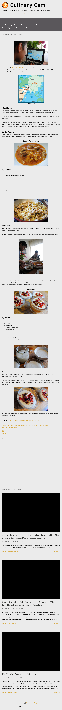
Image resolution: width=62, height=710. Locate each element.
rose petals (40, 425)
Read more (56, 551)
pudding (10, 425)
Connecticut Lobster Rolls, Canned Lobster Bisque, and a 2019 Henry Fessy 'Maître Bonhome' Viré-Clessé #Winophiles (31, 603)
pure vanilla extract (21, 425)
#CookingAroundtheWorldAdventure (20, 420)
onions (4, 425)
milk (50, 423)
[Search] (55, 3)
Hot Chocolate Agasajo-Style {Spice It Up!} (20, 674)
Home (4, 13)
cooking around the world (11, 423)
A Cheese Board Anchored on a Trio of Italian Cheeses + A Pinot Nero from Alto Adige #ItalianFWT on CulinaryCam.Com (30, 536)
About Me (13, 13)
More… (41, 13)
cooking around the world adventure (35, 423)
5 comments (12, 623)
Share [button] (4, 433)
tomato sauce (7, 428)
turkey (14, 428)
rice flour (32, 425)
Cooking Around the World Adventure (20, 67)
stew (46, 425)
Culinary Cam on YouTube (27, 13)
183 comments (12, 693)
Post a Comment (13, 551)
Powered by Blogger (31, 703)
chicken (36, 420)
